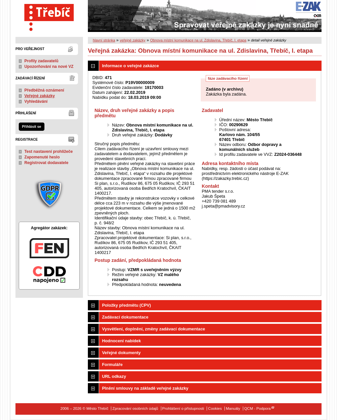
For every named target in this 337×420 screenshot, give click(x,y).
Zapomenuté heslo (42, 157)
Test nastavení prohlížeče (48, 151)
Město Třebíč (49, 16)
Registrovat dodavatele (46, 162)
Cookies (215, 408)
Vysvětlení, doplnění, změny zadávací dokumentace (153, 328)
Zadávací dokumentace (125, 317)
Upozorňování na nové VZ (48, 66)
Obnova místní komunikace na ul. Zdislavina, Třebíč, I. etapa (198, 40)
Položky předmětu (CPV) (126, 305)
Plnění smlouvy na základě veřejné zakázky (145, 388)
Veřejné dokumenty (121, 352)
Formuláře (112, 364)
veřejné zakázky (132, 40)
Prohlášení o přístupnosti (183, 408)
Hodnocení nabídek (121, 340)
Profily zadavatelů (41, 61)
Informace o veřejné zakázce (130, 65)
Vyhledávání (36, 101)
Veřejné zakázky (39, 96)
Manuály (233, 408)
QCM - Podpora (257, 408)
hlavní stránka (104, 40)
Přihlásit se (31, 126)
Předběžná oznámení (44, 90)
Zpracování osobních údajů (135, 408)
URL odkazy (114, 376)
